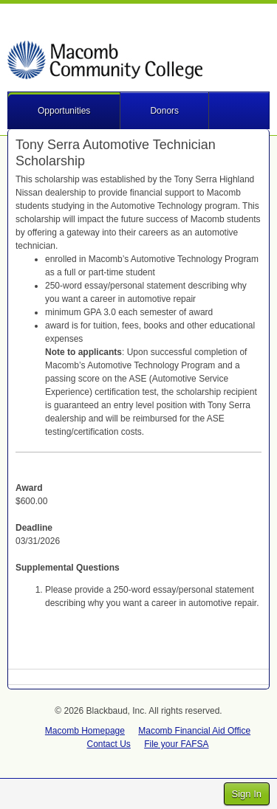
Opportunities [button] (64, 111)
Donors (164, 111)
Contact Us (108, 744)
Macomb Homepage (85, 731)
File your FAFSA (176, 744)
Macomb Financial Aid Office (194, 731)
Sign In (246, 793)
